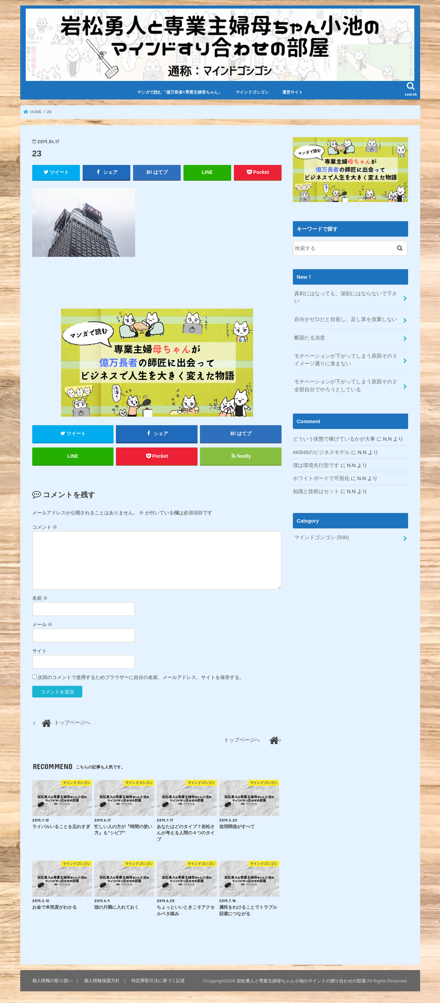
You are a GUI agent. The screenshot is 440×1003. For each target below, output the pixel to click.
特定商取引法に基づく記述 (158, 980)
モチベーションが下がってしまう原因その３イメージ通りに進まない (345, 359)
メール (42, 625)
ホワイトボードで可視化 (321, 477)
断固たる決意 (309, 337)
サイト (39, 651)
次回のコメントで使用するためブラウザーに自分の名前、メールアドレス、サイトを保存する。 (141, 677)
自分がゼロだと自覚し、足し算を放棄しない (345, 319)
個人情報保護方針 (102, 980)
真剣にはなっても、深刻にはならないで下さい (345, 296)
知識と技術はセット (316, 490)
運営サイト (292, 92)
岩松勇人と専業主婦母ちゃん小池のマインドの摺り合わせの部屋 (301, 981)
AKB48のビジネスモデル (321, 451)
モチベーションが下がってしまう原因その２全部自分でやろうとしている (345, 384)
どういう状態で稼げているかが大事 (334, 438)
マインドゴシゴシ (252, 92)
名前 (40, 598)
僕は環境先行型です (316, 464)
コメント (45, 527)
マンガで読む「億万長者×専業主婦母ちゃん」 (179, 92)
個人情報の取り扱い (52, 980)
